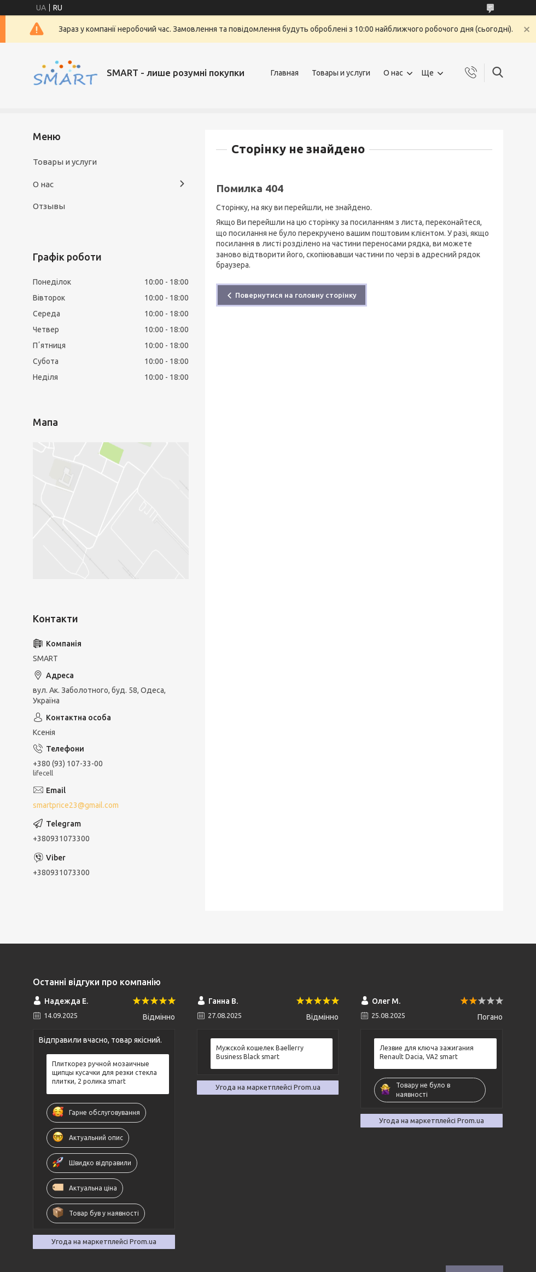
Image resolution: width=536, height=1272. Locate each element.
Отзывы (49, 206)
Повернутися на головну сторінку (296, 295)
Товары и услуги (341, 72)
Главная (285, 72)
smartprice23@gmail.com (76, 805)
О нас (393, 72)
